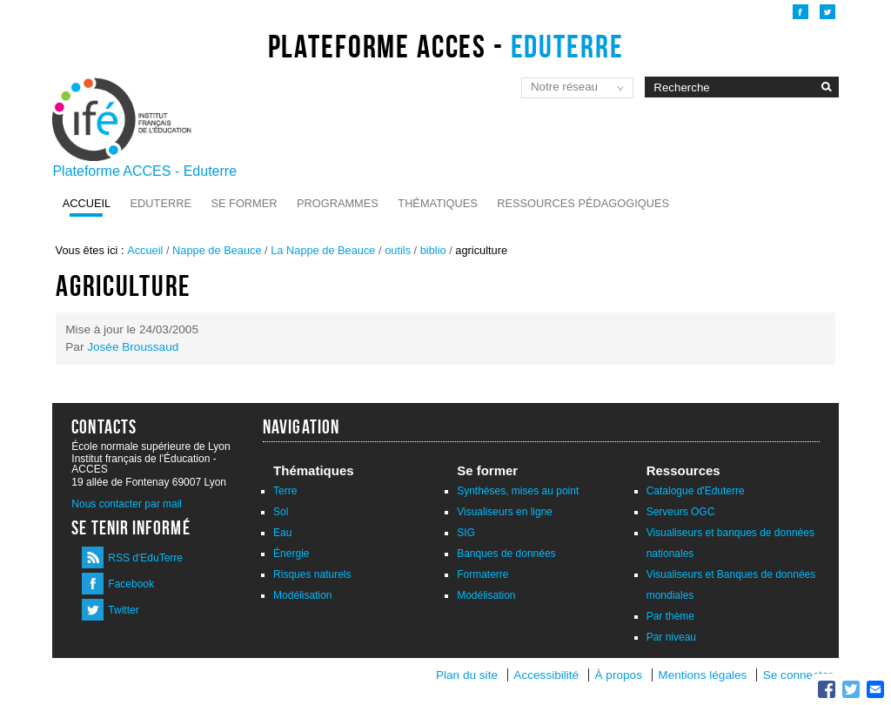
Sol (280, 512)
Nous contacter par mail (126, 504)
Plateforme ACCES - (446, 46)
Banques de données (506, 553)
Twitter (123, 610)
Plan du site (467, 675)
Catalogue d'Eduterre (695, 491)
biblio (433, 250)
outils (398, 250)
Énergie (291, 553)
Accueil (87, 203)
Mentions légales (702, 675)
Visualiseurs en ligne (505, 512)
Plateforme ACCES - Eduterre (144, 171)
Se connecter (798, 675)
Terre (285, 491)
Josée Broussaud (132, 346)
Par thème (670, 616)
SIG (466, 533)
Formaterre (482, 574)
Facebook (131, 584)
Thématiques (437, 203)
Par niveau (671, 637)
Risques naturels (312, 574)
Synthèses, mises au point (518, 491)
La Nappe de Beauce (323, 250)
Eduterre (161, 203)
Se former (244, 203)
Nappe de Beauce (216, 250)
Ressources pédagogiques (583, 203)
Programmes (338, 203)
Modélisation (302, 595)
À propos (620, 675)
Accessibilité (546, 675)
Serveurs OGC (680, 512)
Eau (282, 533)
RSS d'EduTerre (145, 558)
